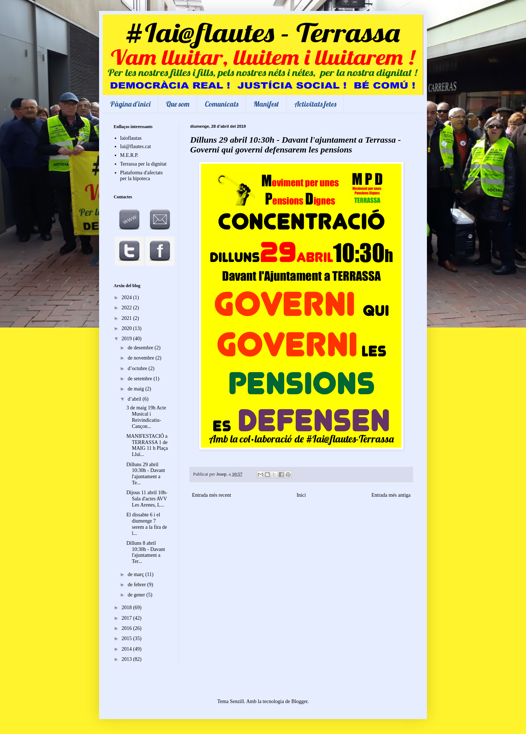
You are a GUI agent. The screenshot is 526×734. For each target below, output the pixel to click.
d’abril (134, 399)
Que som (177, 103)
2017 (127, 618)
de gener (136, 595)
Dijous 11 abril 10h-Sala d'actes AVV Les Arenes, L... (147, 499)
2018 (127, 607)
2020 (127, 328)
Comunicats (221, 103)
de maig (136, 389)
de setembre (140, 378)
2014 (127, 649)
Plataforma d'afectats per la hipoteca (141, 176)
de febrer (137, 584)
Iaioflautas (131, 138)
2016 (127, 628)
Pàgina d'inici (130, 103)
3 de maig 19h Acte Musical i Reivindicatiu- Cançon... (146, 417)
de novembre (141, 358)
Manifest (266, 103)
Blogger (299, 701)
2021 (127, 318)
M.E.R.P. (129, 155)
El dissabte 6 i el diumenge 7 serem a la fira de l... (146, 524)
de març (136, 574)
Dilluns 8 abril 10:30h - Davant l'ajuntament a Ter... (145, 552)
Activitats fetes (315, 103)
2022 (127, 307)
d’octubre (137, 368)
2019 (127, 338)
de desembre (140, 347)
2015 (127, 638)
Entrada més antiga (391, 495)
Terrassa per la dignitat (143, 164)
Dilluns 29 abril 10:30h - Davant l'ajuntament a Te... (145, 473)
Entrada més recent (211, 495)
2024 (127, 297)
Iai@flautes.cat (135, 146)
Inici (301, 495)
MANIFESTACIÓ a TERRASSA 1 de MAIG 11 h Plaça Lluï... (147, 445)
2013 (127, 659)
